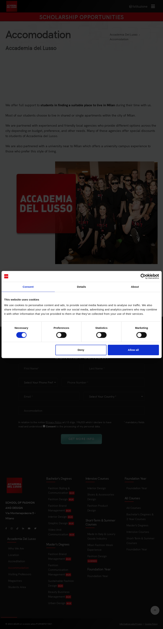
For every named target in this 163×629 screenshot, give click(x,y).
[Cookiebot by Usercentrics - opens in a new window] (143, 276)
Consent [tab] (28, 286)
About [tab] (135, 286)
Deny (81, 349)
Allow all (133, 349)
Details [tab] (81, 286)
